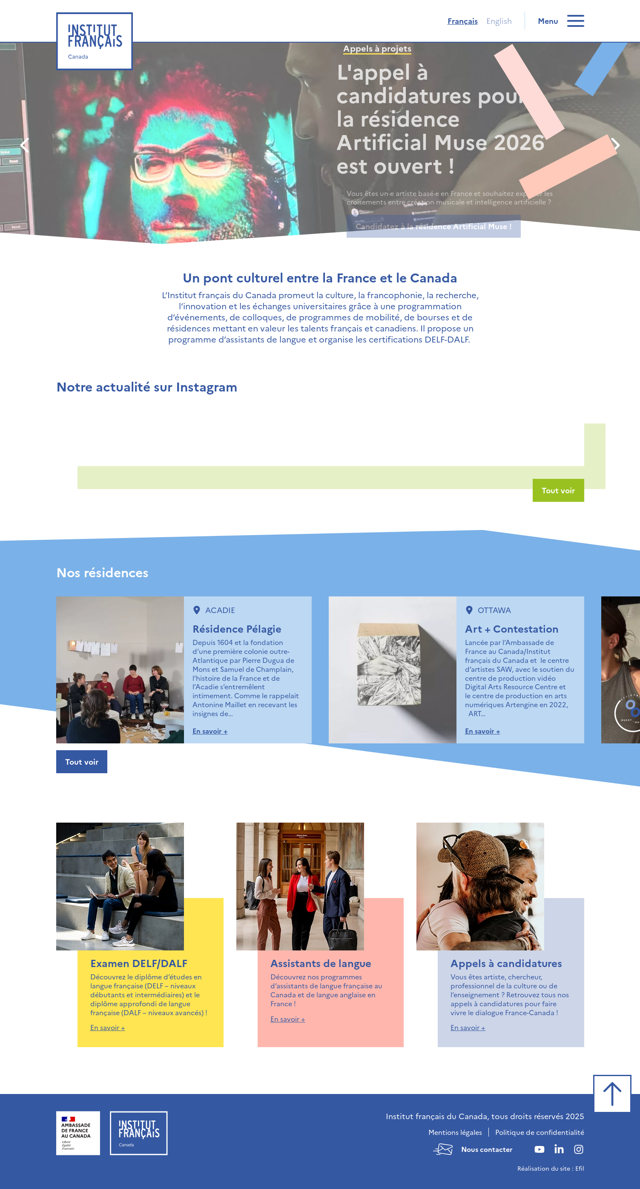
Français (463, 21)
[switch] (561, 20)
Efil (579, 1168)
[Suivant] (614, 145)
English (499, 21)
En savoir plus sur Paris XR (404, 226)
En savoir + (210, 730)
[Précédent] (25, 145)
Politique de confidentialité (539, 1132)
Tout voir (558, 490)
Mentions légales (455, 1132)
